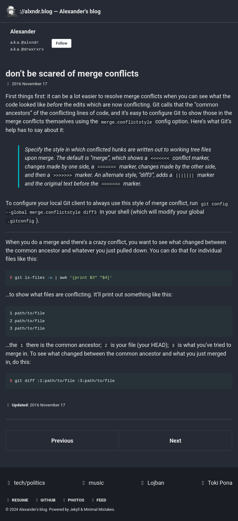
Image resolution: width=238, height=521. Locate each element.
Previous (62, 438)
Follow (62, 42)
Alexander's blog (33, 507)
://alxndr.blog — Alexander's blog (60, 11)
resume (17, 497)
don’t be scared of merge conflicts (72, 72)
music (92, 480)
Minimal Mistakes (99, 507)
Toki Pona (216, 480)
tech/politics (25, 480)
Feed (98, 497)
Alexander (23, 31)
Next (175, 438)
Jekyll (75, 507)
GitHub (45, 497)
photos (73, 497)
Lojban (151, 480)
